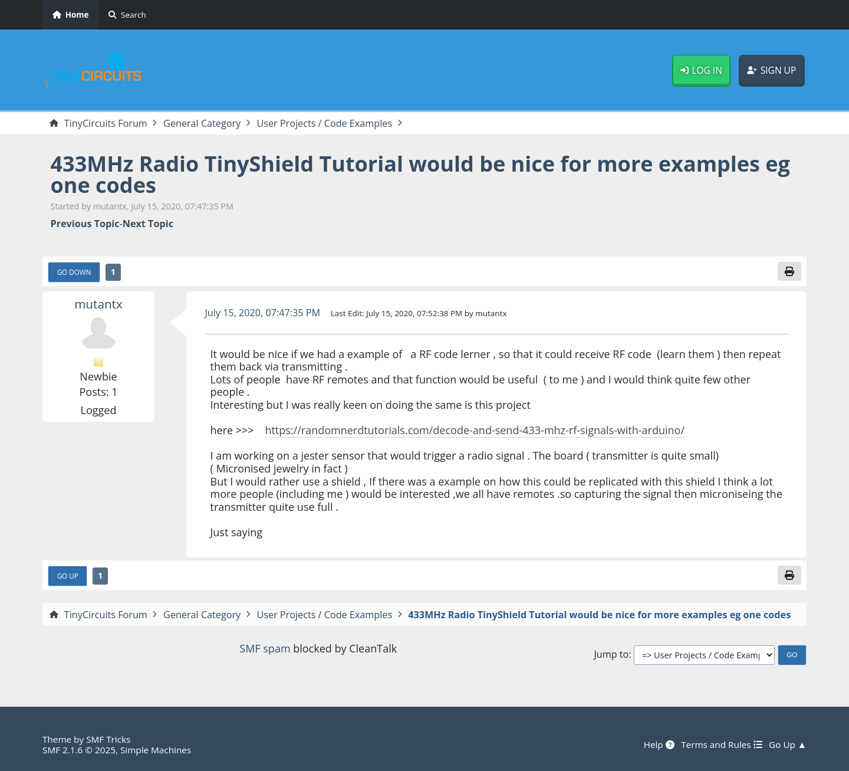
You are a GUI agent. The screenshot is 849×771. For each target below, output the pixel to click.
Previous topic (85, 223)
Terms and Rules (721, 744)
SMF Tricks (108, 739)
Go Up (67, 575)
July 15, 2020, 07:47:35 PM (263, 312)
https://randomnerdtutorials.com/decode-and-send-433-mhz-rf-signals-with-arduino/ (475, 430)
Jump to (611, 654)
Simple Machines (155, 750)
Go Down (74, 272)
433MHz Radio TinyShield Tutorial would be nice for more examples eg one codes (420, 174)
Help (659, 744)
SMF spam (264, 648)
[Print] (789, 271)
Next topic (148, 223)
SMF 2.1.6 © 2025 (79, 750)
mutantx (98, 304)
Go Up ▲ (788, 744)
